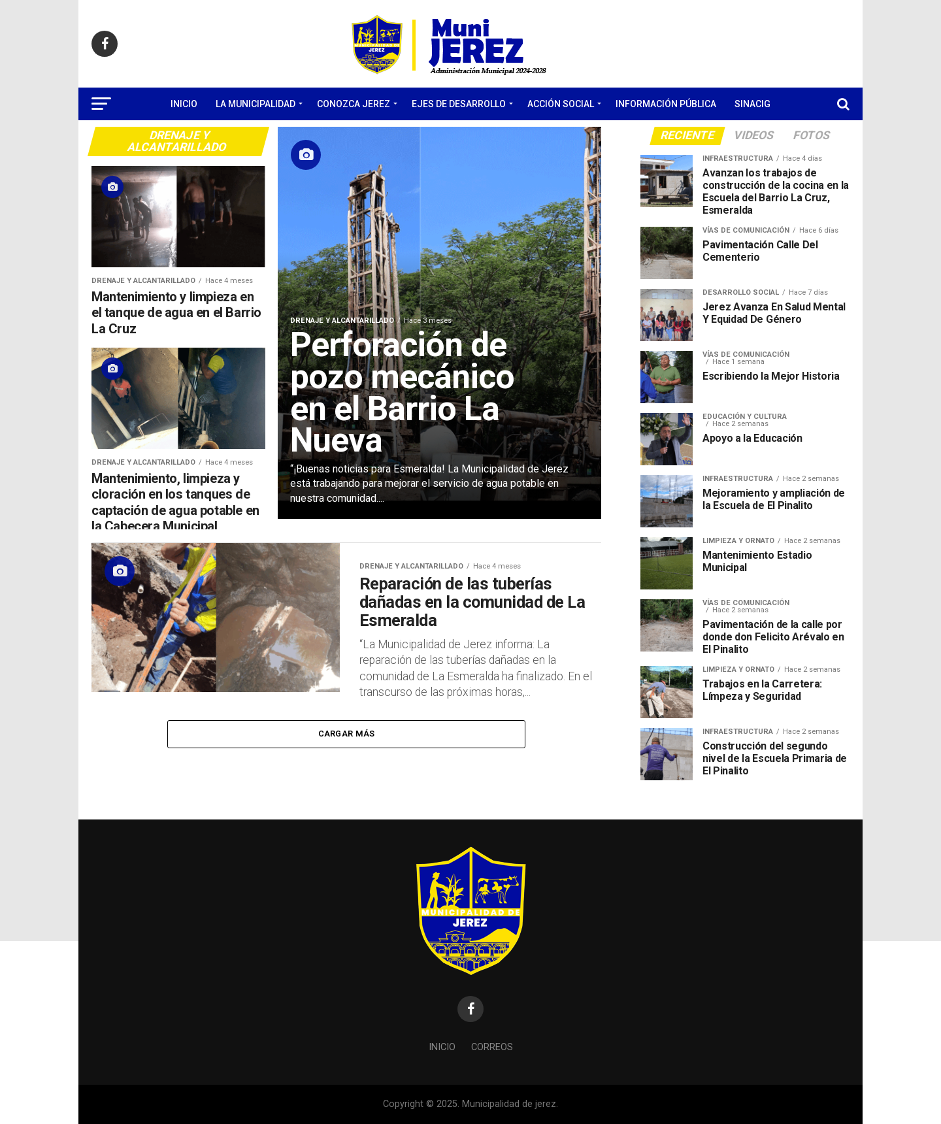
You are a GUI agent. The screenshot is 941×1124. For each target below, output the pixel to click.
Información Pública (666, 104)
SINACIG (752, 104)
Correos (492, 1047)
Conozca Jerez (353, 104)
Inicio (184, 104)
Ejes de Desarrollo (459, 104)
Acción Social (560, 104)
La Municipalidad (255, 104)
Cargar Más (346, 738)
